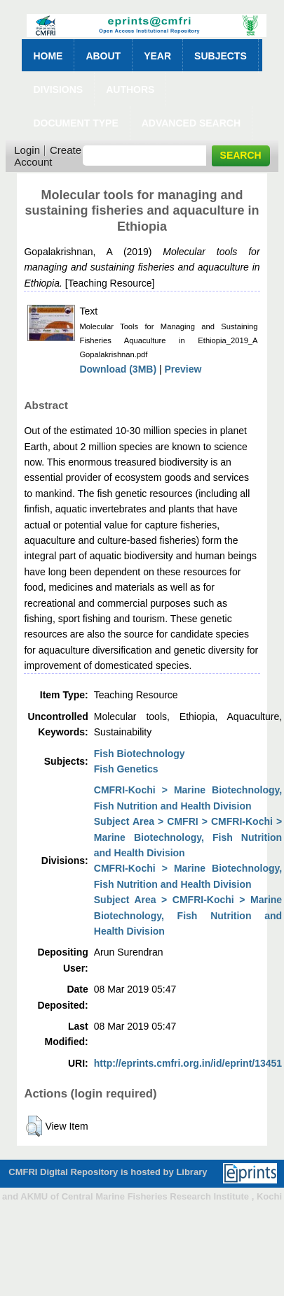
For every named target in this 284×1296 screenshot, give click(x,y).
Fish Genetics (126, 769)
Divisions (58, 89)
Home (47, 56)
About (103, 56)
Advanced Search (191, 123)
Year (157, 56)
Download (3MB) (117, 369)
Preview (183, 369)
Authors (130, 89)
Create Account (47, 156)
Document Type (75, 123)
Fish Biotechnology (139, 753)
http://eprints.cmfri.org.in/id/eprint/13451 (188, 1063)
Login (27, 150)
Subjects (220, 56)
